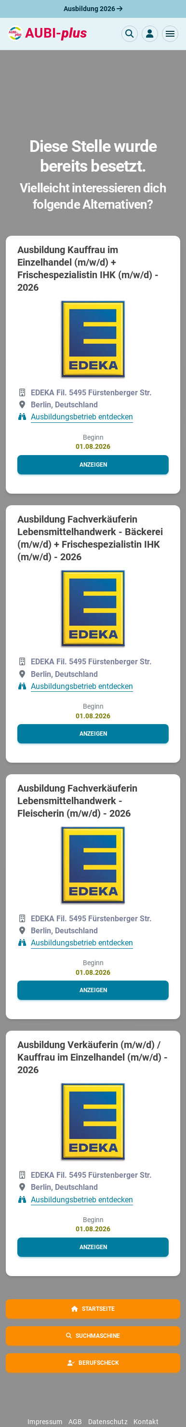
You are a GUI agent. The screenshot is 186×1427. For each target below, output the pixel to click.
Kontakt (146, 1422)
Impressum (45, 1422)
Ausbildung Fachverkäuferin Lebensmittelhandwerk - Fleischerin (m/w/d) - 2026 (77, 800)
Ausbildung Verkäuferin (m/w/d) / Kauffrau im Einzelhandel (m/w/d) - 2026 (92, 1057)
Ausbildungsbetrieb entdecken (82, 417)
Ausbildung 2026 (93, 9)
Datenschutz (108, 1422)
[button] (170, 34)
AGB (75, 1422)
